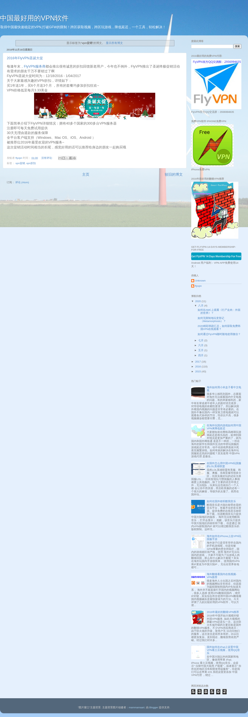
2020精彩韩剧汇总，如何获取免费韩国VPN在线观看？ (219, 327)
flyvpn (198, 285)
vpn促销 (20, 163)
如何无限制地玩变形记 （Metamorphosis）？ (212, 320)
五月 (201, 350)
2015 (198, 371)
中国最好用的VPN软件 (34, 18)
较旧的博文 (174, 174)
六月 (201, 345)
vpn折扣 (31, 163)
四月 (201, 355)
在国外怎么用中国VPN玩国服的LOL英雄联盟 (224, 465)
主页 (85, 174)
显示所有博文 (114, 42)
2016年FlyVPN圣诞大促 (25, 58)
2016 (198, 366)
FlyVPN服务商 (35, 66)
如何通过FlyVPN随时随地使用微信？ (219, 334)
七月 (201, 340)
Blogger (153, 707)
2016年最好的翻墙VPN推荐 (223, 612)
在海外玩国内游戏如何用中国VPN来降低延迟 (224, 427)
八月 (201, 305)
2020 (198, 301)
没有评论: (47, 158)
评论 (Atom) (22, 182)
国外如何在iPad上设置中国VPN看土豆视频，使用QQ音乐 (223, 650)
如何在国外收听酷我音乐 (221, 501)
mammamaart (136, 707)
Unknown (200, 280)
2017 (198, 361)
